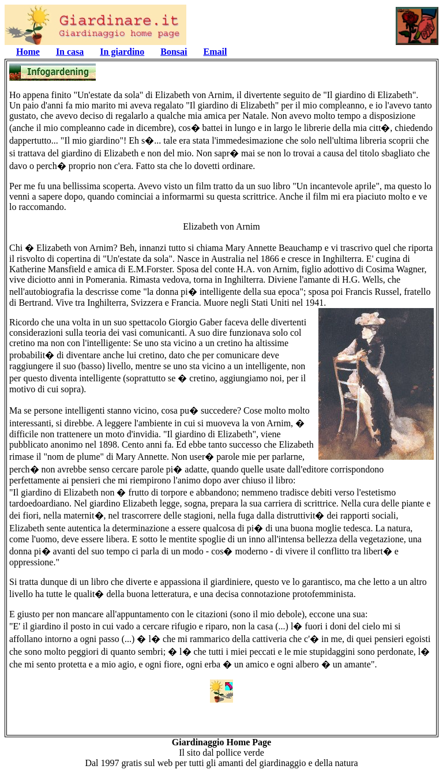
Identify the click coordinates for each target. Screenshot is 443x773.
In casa (70, 52)
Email (215, 52)
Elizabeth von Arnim (221, 226)
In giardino (122, 52)
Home (28, 52)
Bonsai (173, 52)
